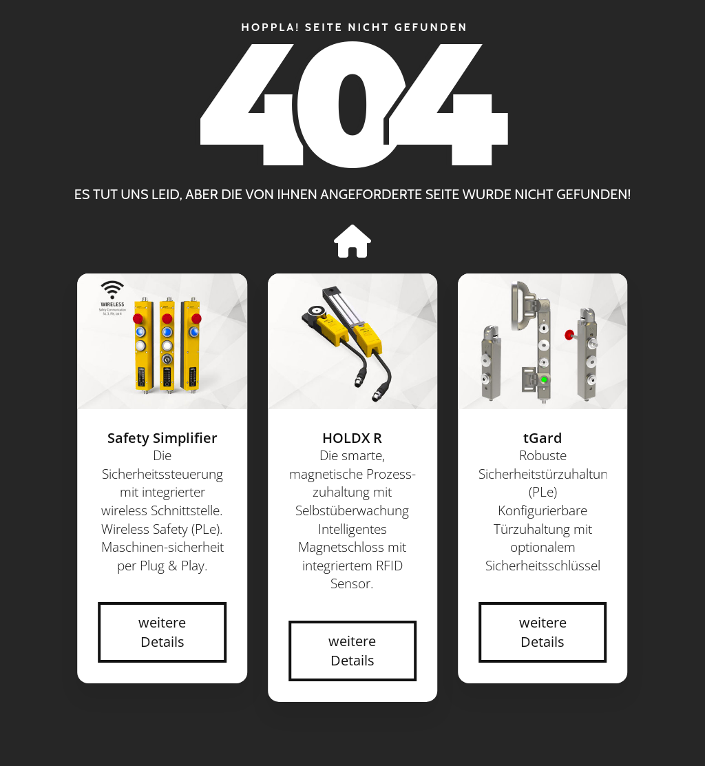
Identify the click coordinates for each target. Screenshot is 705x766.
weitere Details (162, 632)
